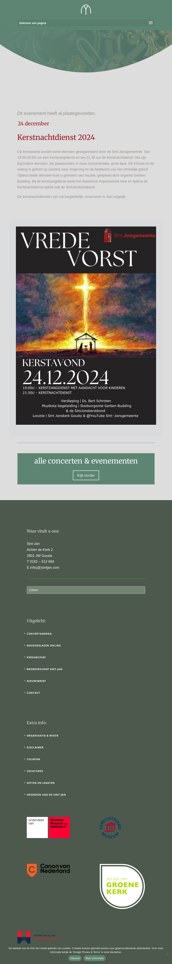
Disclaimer (35, 747)
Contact (33, 692)
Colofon (33, 759)
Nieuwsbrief (36, 681)
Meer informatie (95, 958)
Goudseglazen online (44, 645)
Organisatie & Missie (43, 735)
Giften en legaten (41, 783)
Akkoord (75, 958)
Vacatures (35, 771)
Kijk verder (86, 475)
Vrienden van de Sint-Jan (46, 794)
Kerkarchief (36, 657)
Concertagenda (39, 633)
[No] (167, 954)
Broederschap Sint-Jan (45, 669)
